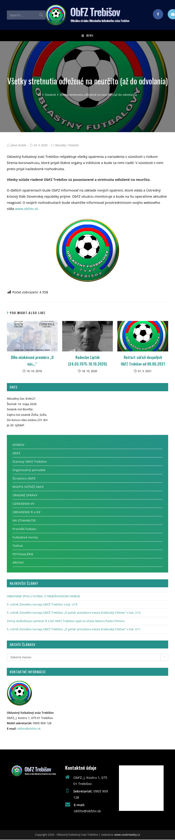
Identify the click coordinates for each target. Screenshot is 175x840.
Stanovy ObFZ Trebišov (30, 462)
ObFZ (17, 453)
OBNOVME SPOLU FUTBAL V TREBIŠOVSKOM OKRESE (43, 596)
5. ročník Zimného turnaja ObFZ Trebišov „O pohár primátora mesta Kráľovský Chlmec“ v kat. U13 (74, 613)
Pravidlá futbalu (24, 529)
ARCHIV (18, 563)
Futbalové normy (25, 537)
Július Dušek (18, 146)
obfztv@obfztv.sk (29, 729)
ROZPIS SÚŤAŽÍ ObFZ (28, 487)
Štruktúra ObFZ (24, 479)
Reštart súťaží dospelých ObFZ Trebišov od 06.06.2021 (143, 361)
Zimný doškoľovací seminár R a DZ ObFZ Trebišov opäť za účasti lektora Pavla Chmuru (66, 621)
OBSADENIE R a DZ (27, 512)
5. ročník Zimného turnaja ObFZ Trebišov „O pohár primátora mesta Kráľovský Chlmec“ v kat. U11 (74, 630)
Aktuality (60, 146)
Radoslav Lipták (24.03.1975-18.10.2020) (87, 361)
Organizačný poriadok (29, 470)
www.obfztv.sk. (27, 209)
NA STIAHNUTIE (24, 521)
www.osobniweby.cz (127, 835)
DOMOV (18, 445)
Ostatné (73, 146)
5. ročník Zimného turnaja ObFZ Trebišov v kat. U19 (42, 605)
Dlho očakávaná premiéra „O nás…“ (32, 361)
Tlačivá (18, 546)
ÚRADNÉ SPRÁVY (25, 495)
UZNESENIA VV (23, 504)
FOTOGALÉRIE (23, 554)
